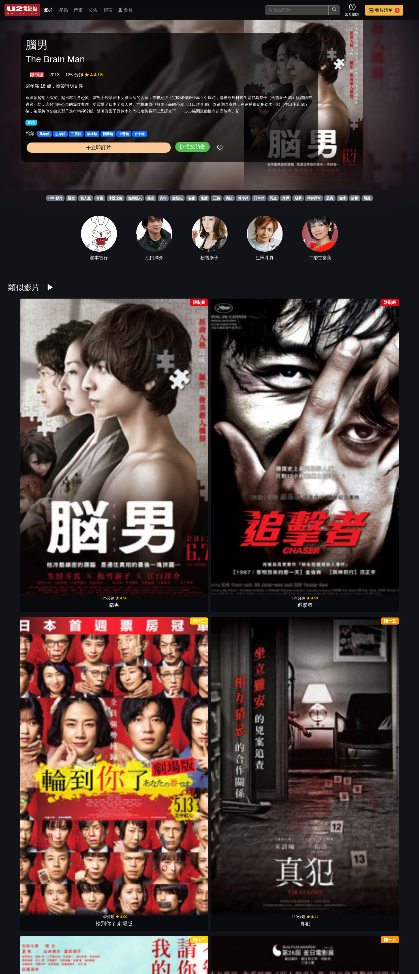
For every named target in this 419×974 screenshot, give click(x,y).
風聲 (286, 460)
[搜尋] (297, 10)
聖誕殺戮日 (30, 548)
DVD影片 (55, 198)
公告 (93, 10)
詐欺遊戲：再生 (389, 726)
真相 (163, 198)
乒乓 (30, 726)
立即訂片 (71, 166)
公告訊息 (289, 940)
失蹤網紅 (389, 637)
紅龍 (389, 814)
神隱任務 (184, 903)
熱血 (150, 198)
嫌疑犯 (177, 198)
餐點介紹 (234, 940)
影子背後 (81, 637)
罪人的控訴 (235, 903)
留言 (108, 10)
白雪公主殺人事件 (30, 460)
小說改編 (115, 198)
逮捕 (342, 198)
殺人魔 (85, 198)
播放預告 (138, 166)
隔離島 (30, 814)
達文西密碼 (389, 460)
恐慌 (329, 198)
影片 (48, 10)
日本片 (259, 198)
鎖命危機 (338, 637)
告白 (235, 460)
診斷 (354, 198)
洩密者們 (81, 726)
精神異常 (314, 198)
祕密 (191, 198)
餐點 (63, 10)
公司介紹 (373, 940)
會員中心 (400, 940)
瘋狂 (229, 198)
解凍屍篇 (286, 371)
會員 (125, 10)
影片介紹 (206, 940)
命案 (99, 198)
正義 (216, 198)
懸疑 (367, 198)
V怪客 (338, 814)
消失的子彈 (81, 460)
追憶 (286, 548)
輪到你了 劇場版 (132, 371)
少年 (184, 548)
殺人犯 (337, 460)
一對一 (184, 726)
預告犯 (132, 726)
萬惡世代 (30, 637)
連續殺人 (135, 198)
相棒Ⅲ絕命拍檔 (235, 726)
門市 (78, 10)
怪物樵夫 (81, 548)
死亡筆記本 (184, 814)
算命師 (243, 198)
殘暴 (298, 198)
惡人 (184, 460)
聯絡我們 (317, 940)
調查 (273, 198)
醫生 (71, 198)
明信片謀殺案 (132, 637)
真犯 (184, 371)
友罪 (235, 371)
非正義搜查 (389, 371)
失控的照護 (133, 548)
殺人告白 (338, 726)
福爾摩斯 (81, 814)
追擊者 (81, 371)
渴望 (286, 726)
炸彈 (285, 198)
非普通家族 (337, 548)
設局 (338, 371)
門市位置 (262, 940)
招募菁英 (345, 940)
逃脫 (204, 198)
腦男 (30, 371)
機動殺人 (235, 814)
